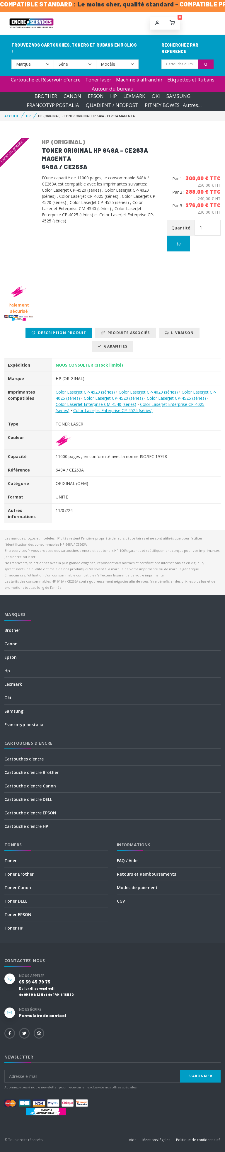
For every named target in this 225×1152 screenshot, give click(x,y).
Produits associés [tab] (125, 332)
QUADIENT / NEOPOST (112, 105)
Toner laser (98, 79)
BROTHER (46, 96)
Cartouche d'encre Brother (31, 772)
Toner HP (13, 928)
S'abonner (200, 1075)
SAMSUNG (178, 96)
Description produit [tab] (58, 332)
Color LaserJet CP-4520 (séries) (85, 392)
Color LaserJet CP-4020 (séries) (148, 392)
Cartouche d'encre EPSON (30, 813)
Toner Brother (19, 874)
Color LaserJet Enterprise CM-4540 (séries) (96, 404)
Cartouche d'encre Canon (30, 786)
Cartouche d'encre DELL (28, 799)
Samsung (13, 711)
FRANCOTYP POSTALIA (53, 105)
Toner (10, 860)
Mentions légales (156, 1139)
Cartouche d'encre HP (26, 826)
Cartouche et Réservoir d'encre (46, 79)
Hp (7, 670)
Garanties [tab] (112, 346)
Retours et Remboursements (146, 874)
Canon (11, 643)
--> (32, 64)
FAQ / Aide (127, 860)
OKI (156, 96)
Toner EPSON (17, 914)
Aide (133, 1139)
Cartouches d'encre (24, 759)
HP (113, 96)
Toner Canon (17, 887)
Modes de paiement (137, 887)
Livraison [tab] (179, 332)
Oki (7, 697)
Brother (12, 630)
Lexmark (13, 684)
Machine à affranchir (139, 79)
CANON (72, 96)
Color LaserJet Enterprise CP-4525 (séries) (113, 410)
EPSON (96, 96)
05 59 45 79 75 (34, 981)
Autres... (192, 105)
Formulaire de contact (43, 1015)
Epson (10, 657)
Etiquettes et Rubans (190, 79)
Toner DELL (15, 901)
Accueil (11, 116)
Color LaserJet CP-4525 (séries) (176, 398)
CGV (121, 901)
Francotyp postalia (23, 724)
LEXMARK (134, 96)
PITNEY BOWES (162, 105)
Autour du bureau (113, 88)
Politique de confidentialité (198, 1139)
